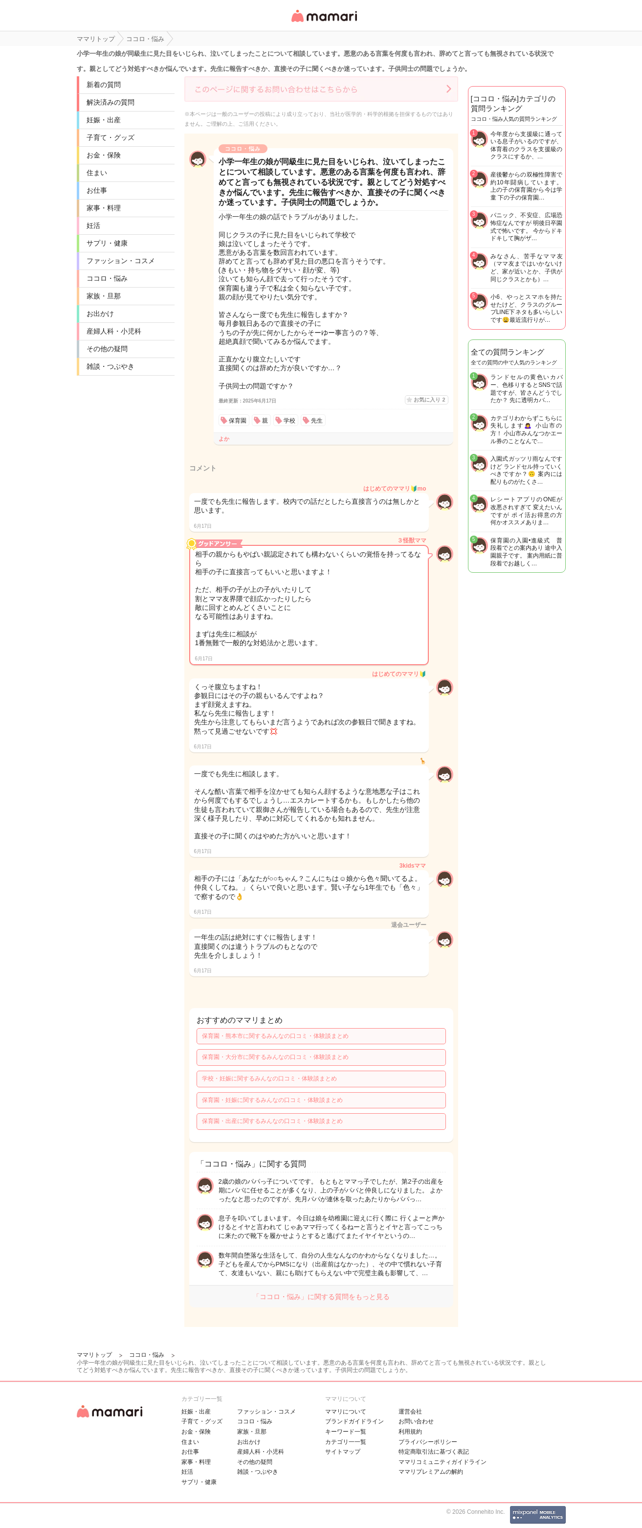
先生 (317, 420)
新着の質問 (104, 85)
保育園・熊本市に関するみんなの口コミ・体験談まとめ (275, 1036)
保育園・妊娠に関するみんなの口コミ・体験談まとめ (272, 1100)
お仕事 (97, 190)
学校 (289, 420)
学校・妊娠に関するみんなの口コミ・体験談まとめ (269, 1078)
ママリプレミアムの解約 (430, 1471)
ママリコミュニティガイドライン (442, 1462)
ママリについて (345, 1411)
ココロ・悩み (107, 278)
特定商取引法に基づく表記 (433, 1451)
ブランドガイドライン (354, 1421)
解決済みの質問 (110, 102)
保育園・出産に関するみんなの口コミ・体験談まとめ (272, 1121)
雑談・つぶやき (110, 366)
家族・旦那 (104, 296)
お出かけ (100, 313)
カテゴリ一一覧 (345, 1441)
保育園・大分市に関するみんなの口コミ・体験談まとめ (275, 1057)
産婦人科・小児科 (114, 331)
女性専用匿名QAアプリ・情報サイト (323, 22)
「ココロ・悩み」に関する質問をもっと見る (321, 1297)
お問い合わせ (416, 1421)
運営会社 (410, 1411)
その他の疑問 (107, 349)
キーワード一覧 (345, 1431)
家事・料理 (104, 208)
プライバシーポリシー (427, 1441)
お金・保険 (104, 155)
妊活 (93, 225)
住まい (97, 173)
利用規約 (410, 1431)
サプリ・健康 (107, 243)
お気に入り (429, 400)
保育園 (237, 420)
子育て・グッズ (110, 137)
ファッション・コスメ (121, 261)
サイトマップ (342, 1451)
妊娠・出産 (104, 120)
